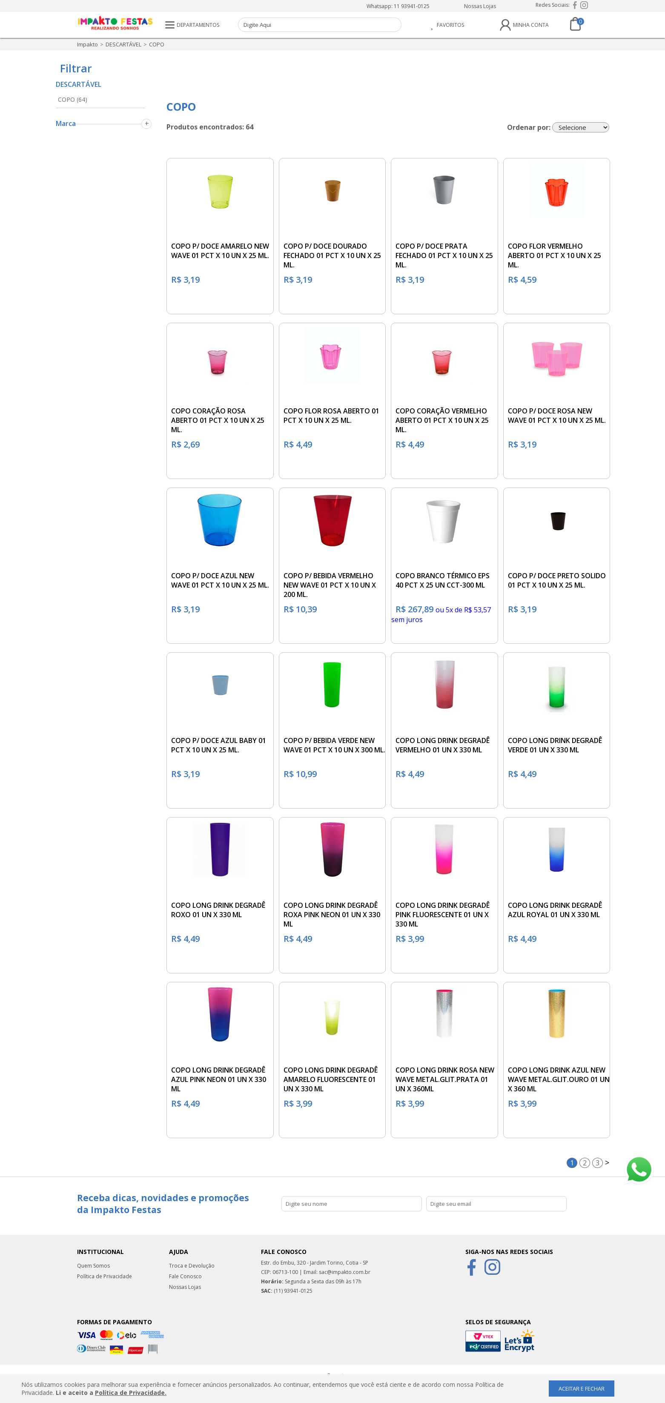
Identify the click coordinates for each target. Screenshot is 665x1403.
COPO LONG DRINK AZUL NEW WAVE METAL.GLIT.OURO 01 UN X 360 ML (559, 1079)
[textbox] (319, 24)
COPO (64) (72, 99)
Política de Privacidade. (130, 1393)
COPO (156, 44)
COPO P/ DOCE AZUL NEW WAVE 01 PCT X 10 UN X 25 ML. (220, 580)
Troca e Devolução (192, 1265)
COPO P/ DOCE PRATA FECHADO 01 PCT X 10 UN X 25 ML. (444, 255)
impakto (87, 44)
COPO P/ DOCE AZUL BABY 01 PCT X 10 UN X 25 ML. (218, 745)
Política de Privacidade (104, 1276)
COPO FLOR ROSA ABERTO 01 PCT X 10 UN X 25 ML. (331, 415)
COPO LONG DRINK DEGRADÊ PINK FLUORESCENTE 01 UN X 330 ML (443, 915)
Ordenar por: (528, 127)
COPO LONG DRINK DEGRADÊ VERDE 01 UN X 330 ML (555, 745)
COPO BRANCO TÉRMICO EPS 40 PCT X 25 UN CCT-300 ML (443, 580)
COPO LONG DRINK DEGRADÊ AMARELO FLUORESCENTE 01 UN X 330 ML (331, 1079)
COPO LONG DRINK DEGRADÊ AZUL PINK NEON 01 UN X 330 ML (218, 1079)
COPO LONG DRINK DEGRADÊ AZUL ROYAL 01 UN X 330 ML (555, 910)
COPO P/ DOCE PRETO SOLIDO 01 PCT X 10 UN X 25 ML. (557, 580)
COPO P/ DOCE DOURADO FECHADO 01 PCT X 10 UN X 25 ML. (332, 255)
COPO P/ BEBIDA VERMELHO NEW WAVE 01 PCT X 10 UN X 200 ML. (330, 585)
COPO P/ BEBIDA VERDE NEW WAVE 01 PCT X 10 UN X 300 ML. (334, 745)
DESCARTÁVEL (123, 44)
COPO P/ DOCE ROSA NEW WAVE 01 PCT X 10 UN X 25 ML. (557, 415)
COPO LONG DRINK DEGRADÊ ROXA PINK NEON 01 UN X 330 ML (332, 915)
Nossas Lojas (480, 6)
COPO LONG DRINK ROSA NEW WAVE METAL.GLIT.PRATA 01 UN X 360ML (445, 1079)
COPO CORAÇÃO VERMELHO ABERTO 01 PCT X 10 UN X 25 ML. (442, 420)
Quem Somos (93, 1265)
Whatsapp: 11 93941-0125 (398, 6)
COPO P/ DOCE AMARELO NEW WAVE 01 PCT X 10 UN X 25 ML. (220, 250)
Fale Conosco (185, 1276)
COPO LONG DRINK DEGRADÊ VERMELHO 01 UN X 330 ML (443, 745)
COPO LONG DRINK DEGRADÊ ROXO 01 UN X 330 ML (218, 910)
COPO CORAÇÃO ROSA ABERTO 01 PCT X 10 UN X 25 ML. (217, 420)
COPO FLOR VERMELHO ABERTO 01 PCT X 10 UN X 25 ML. (554, 255)
